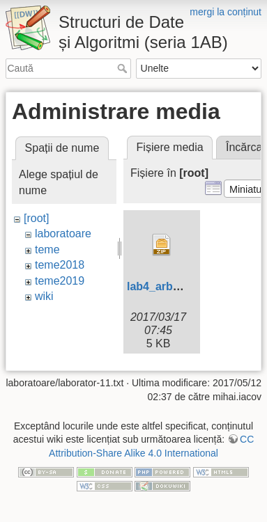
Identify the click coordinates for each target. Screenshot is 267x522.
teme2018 (59, 265)
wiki (44, 296)
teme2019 (59, 281)
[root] (36, 218)
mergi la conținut (225, 11)
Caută (123, 68)
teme (47, 249)
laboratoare (63, 233)
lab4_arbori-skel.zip (179, 286)
